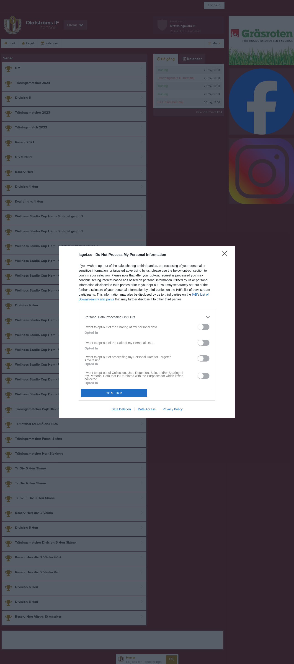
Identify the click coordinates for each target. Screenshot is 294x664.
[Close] (226, 255)
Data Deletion (121, 409)
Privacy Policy (173, 409)
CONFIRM (114, 393)
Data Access (147, 409)
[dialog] (147, 332)
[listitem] (147, 317)
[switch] (203, 327)
